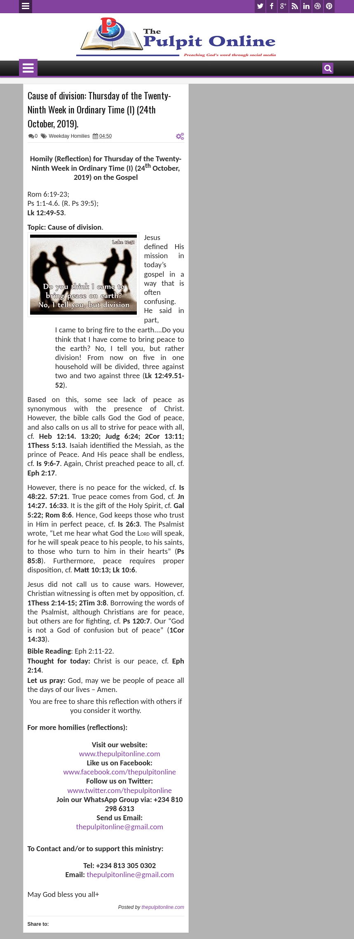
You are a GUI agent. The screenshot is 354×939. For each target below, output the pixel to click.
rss (294, 6)
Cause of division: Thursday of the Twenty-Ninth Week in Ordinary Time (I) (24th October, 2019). (99, 109)
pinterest (329, 6)
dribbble (317, 6)
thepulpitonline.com (162, 907)
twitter (260, 6)
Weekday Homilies (69, 136)
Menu (25, 6)
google (283, 6)
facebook (271, 6)
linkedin (306, 6)
